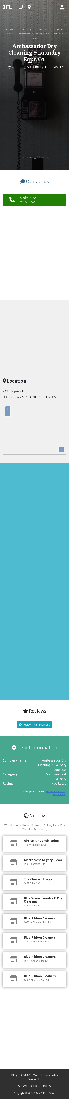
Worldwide (10, 29)
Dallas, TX (42, 29)
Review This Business (34, 725)
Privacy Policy (49, 1075)
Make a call (29, 199)
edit (55, 794)
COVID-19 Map (29, 1075)
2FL (7, 7)
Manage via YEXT (55, 791)
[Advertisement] (34, 112)
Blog (14, 1075)
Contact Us (35, 1079)
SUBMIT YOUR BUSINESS (34, 1086)
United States (26, 29)
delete (61, 794)
